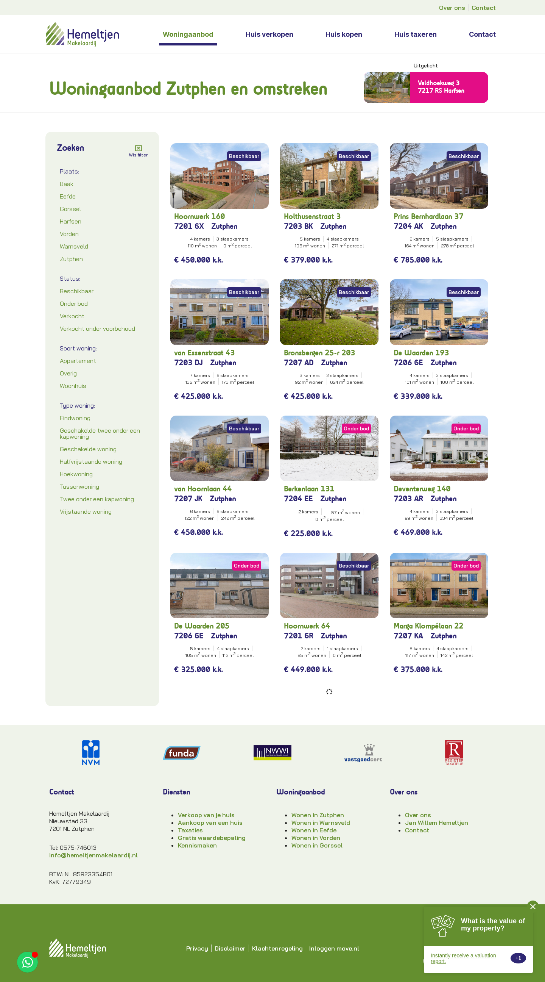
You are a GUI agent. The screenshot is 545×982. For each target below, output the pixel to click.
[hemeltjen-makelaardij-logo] (100, 34)
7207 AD (298, 363)
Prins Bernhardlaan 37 (428, 216)
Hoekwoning (76, 474)
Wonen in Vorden (315, 837)
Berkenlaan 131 (309, 489)
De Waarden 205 (201, 626)
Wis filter (138, 155)
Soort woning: (78, 348)
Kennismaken (197, 845)
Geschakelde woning (88, 449)
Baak (66, 184)
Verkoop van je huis (206, 815)
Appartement (78, 360)
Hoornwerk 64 (307, 626)
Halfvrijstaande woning (91, 461)
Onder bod (74, 303)
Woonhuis (73, 385)
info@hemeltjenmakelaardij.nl (93, 855)
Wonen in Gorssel (317, 845)
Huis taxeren (415, 34)
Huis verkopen (269, 34)
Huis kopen (343, 34)
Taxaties (190, 830)
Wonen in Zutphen (317, 815)
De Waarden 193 (421, 353)
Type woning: (77, 405)
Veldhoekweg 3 (438, 83)
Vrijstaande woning (86, 511)
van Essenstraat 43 (204, 353)
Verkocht (72, 316)
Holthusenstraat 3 (312, 216)
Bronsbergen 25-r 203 (319, 353)
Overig (68, 373)
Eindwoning (75, 418)
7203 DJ (188, 363)
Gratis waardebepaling (212, 837)
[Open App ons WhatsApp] (27, 962)
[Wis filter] (138, 148)
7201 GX (189, 226)
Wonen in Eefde (313, 830)
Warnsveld (74, 246)
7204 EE (298, 499)
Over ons (418, 815)
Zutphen (71, 259)
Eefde (68, 196)
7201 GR (298, 636)
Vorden (69, 234)
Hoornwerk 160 (199, 216)
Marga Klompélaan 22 (428, 626)
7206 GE (408, 363)
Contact (482, 34)
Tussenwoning (79, 486)
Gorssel (70, 209)
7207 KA (408, 636)
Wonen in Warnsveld (320, 822)
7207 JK (188, 499)
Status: (70, 278)
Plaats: (69, 171)
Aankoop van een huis (210, 822)
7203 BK (298, 226)
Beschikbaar (76, 291)
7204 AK (408, 226)
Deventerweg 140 (422, 489)
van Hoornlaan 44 (203, 489)
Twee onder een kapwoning (97, 499)
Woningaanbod (188, 34)
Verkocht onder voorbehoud (97, 328)
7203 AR (408, 499)
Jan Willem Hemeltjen (436, 822)
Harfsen (70, 221)
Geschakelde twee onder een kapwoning (100, 433)
